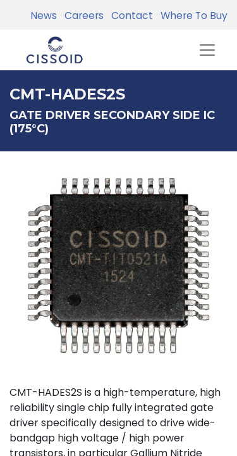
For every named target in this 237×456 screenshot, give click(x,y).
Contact (129, 15)
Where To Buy (191, 15)
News (43, 15)
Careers (81, 15)
